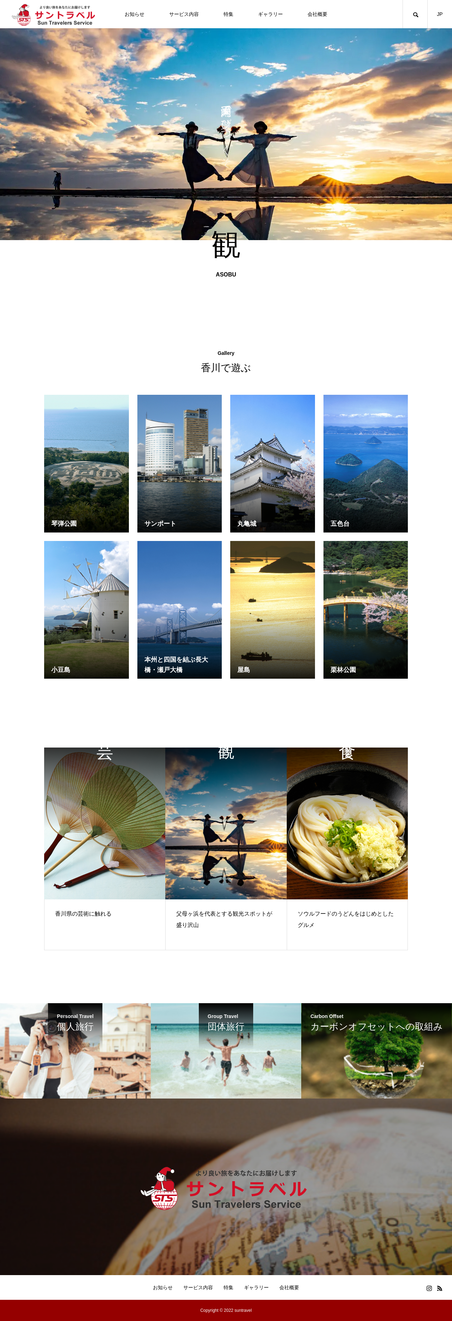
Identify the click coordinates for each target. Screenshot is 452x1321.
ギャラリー (270, 14)
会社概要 (317, 14)
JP (439, 14)
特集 (228, 14)
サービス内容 (184, 14)
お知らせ (134, 14)
